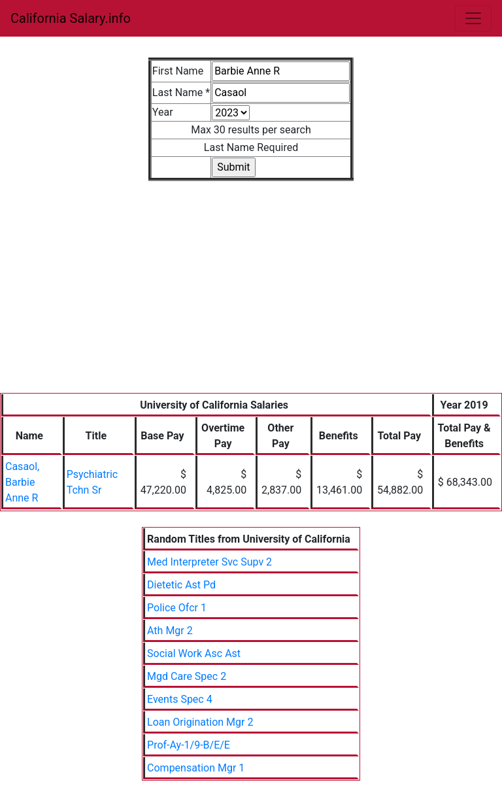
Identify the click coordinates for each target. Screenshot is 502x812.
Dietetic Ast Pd (181, 585)
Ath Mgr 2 (170, 630)
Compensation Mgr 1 (195, 768)
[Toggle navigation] (473, 18)
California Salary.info (70, 18)
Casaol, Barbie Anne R (22, 482)
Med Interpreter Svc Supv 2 (209, 562)
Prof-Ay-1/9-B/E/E (188, 745)
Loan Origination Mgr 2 (200, 722)
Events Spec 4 (179, 699)
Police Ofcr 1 (177, 607)
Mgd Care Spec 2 (186, 676)
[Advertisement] (251, 294)
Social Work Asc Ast (194, 653)
